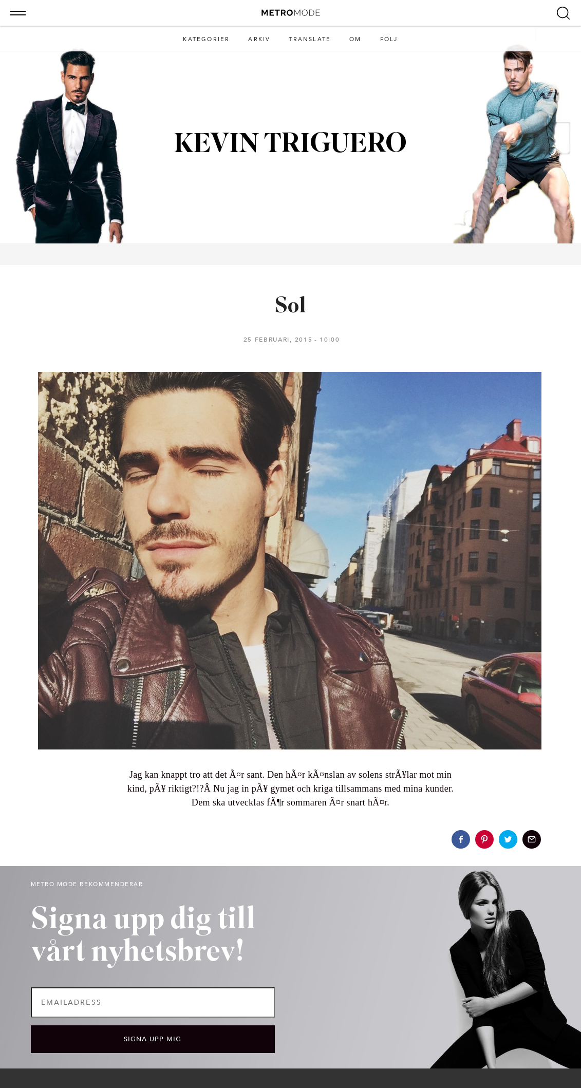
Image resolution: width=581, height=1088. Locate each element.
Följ (389, 39)
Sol (290, 307)
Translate (310, 39)
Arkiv (259, 39)
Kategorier (206, 39)
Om (355, 39)
